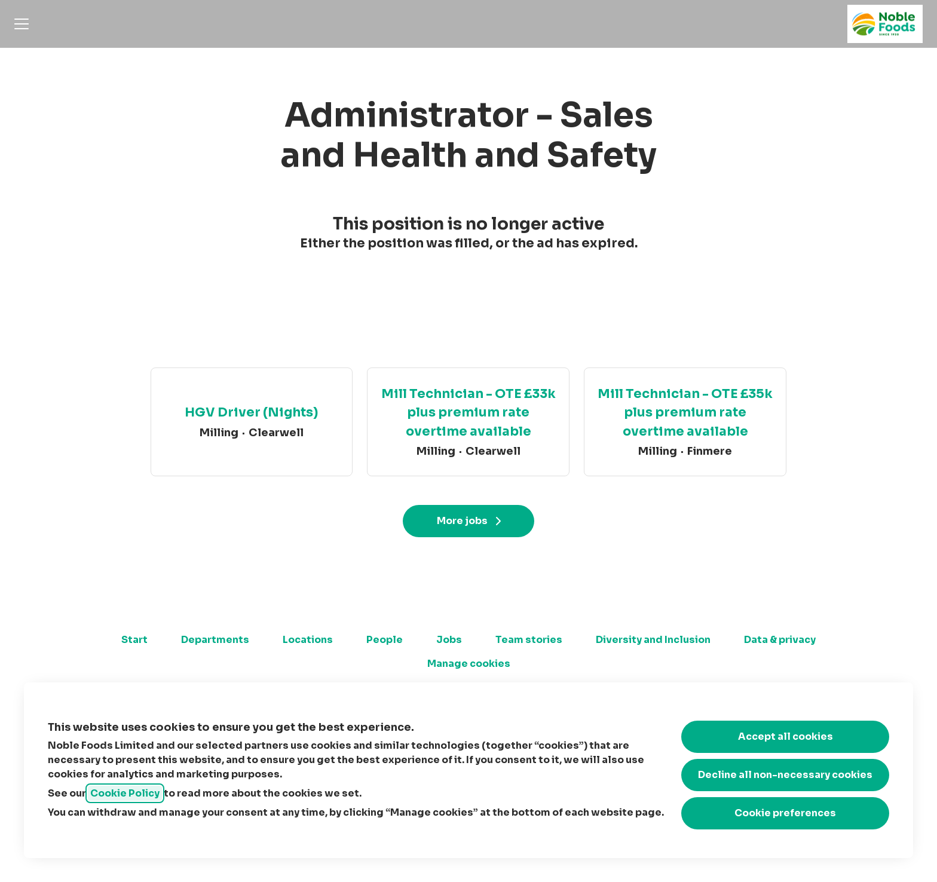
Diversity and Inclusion (653, 639)
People (384, 639)
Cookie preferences (785, 813)
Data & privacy (780, 639)
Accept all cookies (785, 736)
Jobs (449, 639)
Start (134, 639)
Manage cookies (468, 663)
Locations (308, 639)
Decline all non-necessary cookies (785, 774)
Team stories (528, 639)
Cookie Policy (125, 793)
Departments (215, 639)
